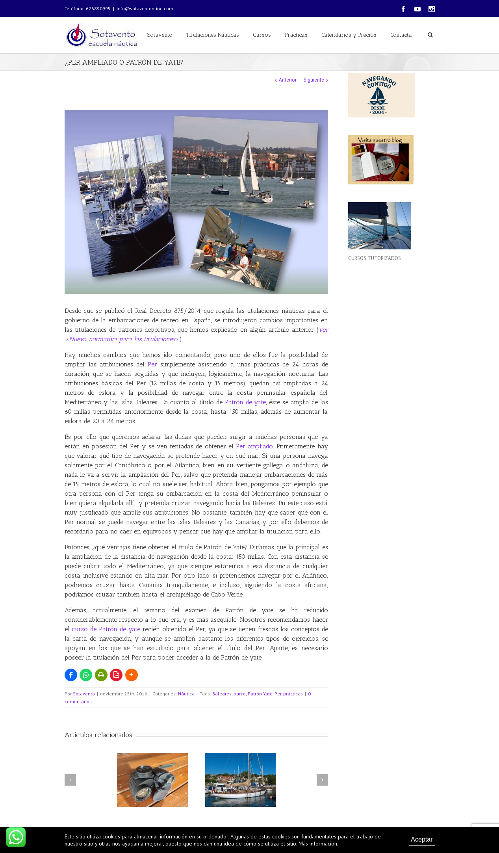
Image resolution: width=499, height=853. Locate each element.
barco (240, 694)
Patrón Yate (260, 694)
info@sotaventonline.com (145, 8)
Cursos (262, 35)
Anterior (288, 79)
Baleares (222, 694)
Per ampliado (254, 446)
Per (152, 364)
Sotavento (160, 35)
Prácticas (296, 35)
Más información (318, 843)
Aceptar (421, 839)
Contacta (401, 35)
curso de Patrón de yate (106, 629)
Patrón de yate (245, 402)
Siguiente (314, 79)
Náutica (186, 694)
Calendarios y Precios (349, 35)
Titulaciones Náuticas (212, 35)
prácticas (293, 694)
